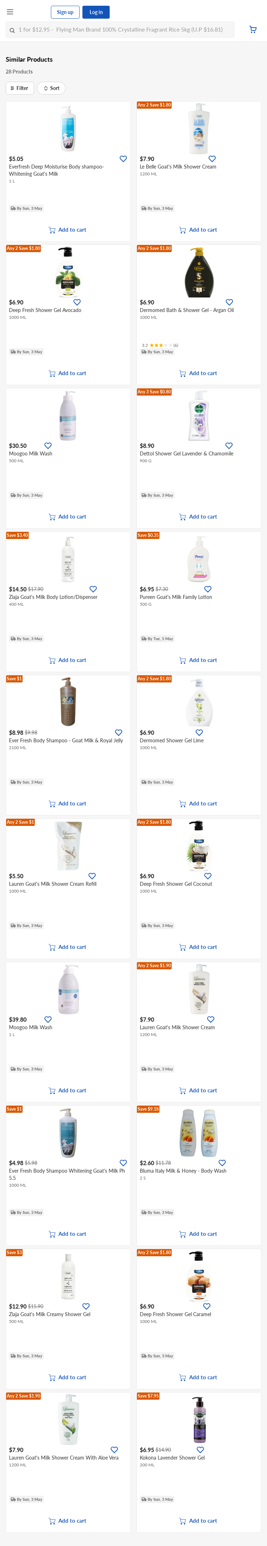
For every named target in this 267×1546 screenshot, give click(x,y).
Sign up (65, 12)
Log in (96, 12)
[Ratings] (160, 345)
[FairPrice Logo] (32, 12)
